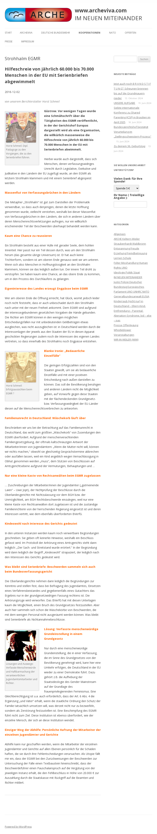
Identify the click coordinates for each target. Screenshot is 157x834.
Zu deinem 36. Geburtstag (129, 146)
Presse (8, 41)
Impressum (27, 41)
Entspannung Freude (126, 248)
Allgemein (120, 234)
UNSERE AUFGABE (124, 103)
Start (8, 32)
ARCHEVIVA (26, 32)
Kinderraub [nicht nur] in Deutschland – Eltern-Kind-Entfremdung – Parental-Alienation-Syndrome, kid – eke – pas (132, 310)
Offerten (130, 32)
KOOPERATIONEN (89, 32)
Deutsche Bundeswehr (55, 32)
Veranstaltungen (124, 335)
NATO (112, 32)
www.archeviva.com (101, 10)
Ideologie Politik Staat (127, 272)
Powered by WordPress (18, 826)
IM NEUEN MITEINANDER (128, 277)
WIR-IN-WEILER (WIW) (126, 339)
